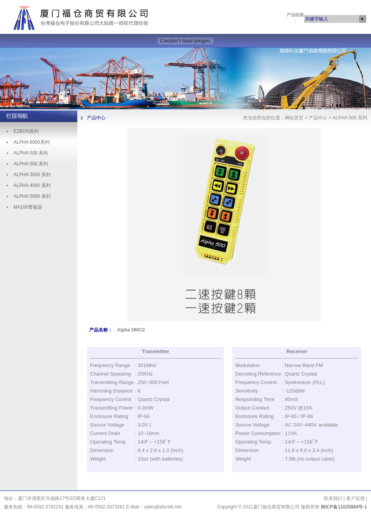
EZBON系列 (26, 131)
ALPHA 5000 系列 (32, 196)
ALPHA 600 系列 (31, 164)
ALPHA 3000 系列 (32, 174)
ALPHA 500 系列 (31, 153)
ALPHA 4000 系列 (32, 185)
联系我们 (334, 498)
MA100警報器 (28, 207)
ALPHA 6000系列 (31, 142)
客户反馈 (356, 498)
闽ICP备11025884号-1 (344, 507)
